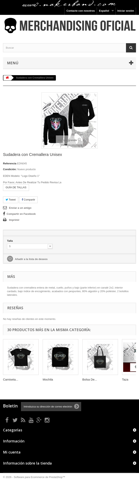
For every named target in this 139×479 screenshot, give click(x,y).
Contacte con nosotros (80, 10)
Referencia (9, 163)
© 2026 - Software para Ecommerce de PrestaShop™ (34, 477)
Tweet (11, 199)
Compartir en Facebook (21, 213)
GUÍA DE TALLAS (16, 187)
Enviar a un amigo (20, 207)
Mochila (48, 379)
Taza (125, 379)
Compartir (28, 199)
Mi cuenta (12, 452)
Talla (10, 240)
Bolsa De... (89, 379)
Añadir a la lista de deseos (30, 259)
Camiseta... (10, 379)
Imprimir (14, 219)
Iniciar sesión (125, 10)
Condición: (10, 169)
